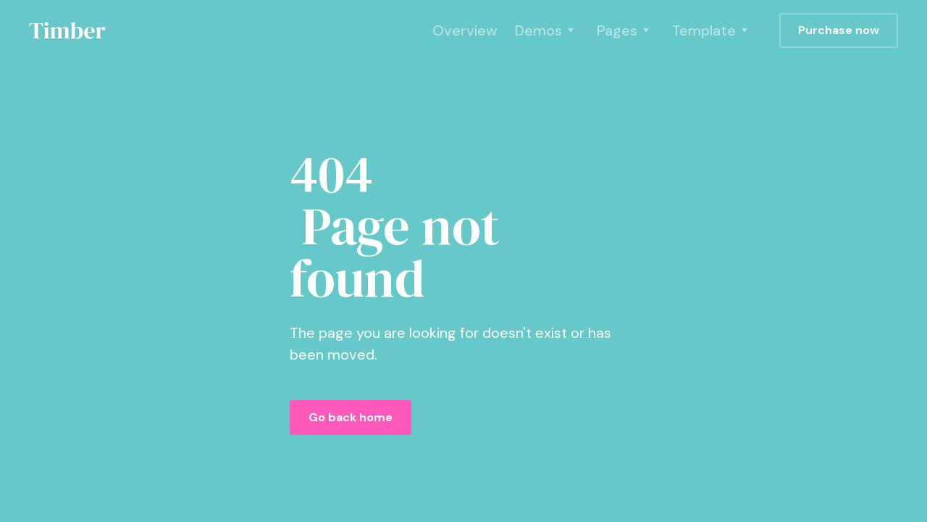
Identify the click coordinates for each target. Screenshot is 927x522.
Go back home (351, 417)
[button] (547, 30)
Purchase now (838, 30)
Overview (465, 30)
